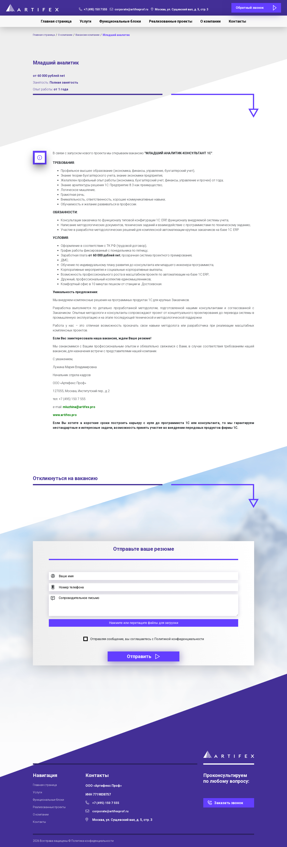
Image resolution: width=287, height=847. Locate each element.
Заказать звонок (228, 803)
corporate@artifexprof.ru (129, 9)
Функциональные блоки (120, 21)
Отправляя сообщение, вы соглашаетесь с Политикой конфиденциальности (147, 639)
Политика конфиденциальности (92, 840)
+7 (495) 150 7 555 (93, 9)
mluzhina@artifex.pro (79, 407)
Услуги (85, 21)
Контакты (237, 21)
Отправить (143, 656)
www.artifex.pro (65, 415)
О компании (210, 21)
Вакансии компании (92, 35)
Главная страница (56, 21)
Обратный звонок (250, 8)
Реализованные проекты (170, 21)
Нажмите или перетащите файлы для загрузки (143, 623)
